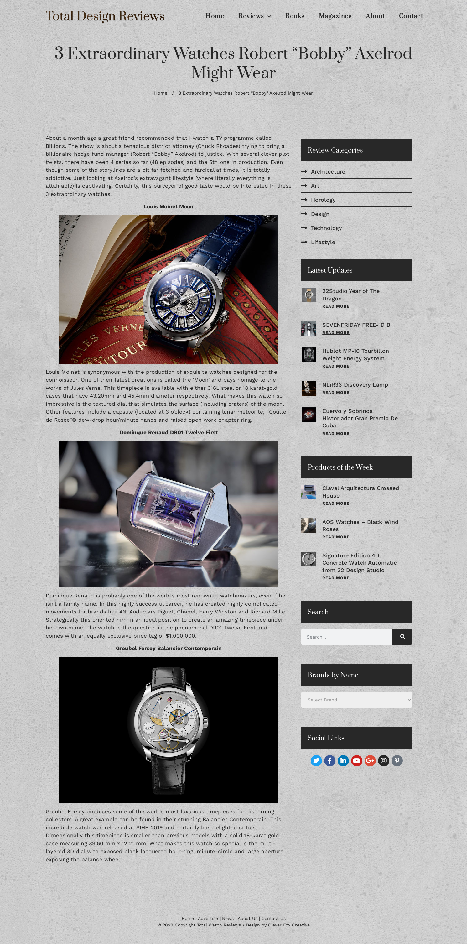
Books (295, 16)
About (375, 16)
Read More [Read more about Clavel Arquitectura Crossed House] (336, 503)
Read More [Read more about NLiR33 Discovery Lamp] (336, 392)
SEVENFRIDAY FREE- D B (356, 324)
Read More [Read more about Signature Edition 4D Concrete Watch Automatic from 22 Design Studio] (336, 578)
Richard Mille (267, 611)
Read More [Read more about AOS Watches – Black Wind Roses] (336, 537)
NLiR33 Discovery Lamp (355, 384)
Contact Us (274, 918)
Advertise (208, 918)
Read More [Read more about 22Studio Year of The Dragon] (336, 306)
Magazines (335, 16)
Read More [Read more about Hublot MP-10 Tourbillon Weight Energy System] (336, 366)
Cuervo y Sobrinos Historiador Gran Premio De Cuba (360, 418)
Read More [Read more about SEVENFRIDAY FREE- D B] (336, 332)
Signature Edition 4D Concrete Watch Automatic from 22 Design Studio (359, 562)
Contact (411, 16)
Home (214, 16)
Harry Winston (217, 611)
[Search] (402, 637)
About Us (247, 918)
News (228, 918)
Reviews (254, 16)
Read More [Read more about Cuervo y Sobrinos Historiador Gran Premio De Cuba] (336, 433)
